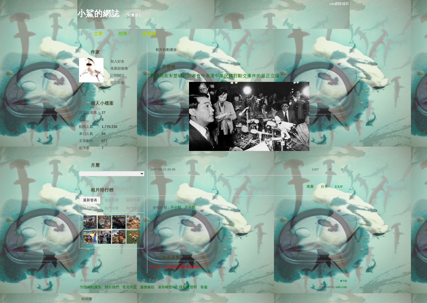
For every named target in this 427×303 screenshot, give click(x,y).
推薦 (310, 186)
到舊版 (133, 15)
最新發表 (90, 200)
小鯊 (82, 86)
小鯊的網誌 (98, 13)
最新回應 (112, 200)
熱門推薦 (133, 208)
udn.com (341, 287)
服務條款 (147, 287)
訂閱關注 (117, 75)
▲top (343, 280)
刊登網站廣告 (90, 287)
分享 (324, 186)
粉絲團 (86, 299)
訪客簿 (149, 33)
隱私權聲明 (188, 287)
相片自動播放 (166, 50)
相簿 (122, 33)
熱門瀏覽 (90, 208)
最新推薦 (133, 200)
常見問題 (130, 287)
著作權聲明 (167, 287)
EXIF (339, 186)
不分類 (175, 207)
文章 (98, 33)
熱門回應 (112, 208)
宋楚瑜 (169, 66)
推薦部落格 (119, 68)
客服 (204, 287)
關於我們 (112, 287)
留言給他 (117, 83)
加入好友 (117, 61)
